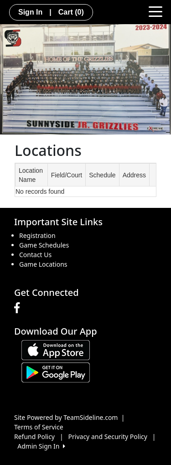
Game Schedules (44, 245)
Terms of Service (38, 427)
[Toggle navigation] (155, 11)
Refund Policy (34, 436)
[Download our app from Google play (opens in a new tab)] (55, 371)
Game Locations (43, 264)
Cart (71, 12)
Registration (37, 235)
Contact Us (35, 254)
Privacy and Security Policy (107, 436)
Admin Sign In (41, 446)
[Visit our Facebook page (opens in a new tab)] (19, 308)
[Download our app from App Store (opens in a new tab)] (55, 349)
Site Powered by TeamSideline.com (66, 417)
